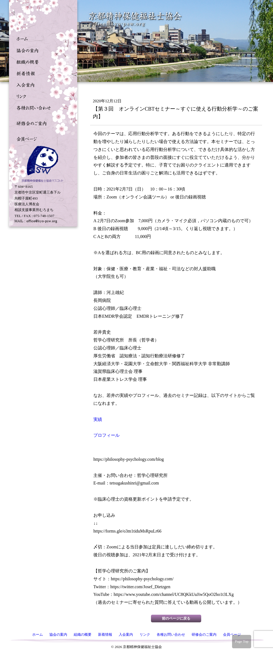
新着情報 (41, 73)
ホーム (41, 38)
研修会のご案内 (41, 123)
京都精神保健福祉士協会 (135, 19)
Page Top (241, 641)
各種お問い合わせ (41, 107)
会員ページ (41, 138)
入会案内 (41, 84)
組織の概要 (41, 61)
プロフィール (106, 435)
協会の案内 (41, 50)
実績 (97, 419)
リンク (41, 96)
